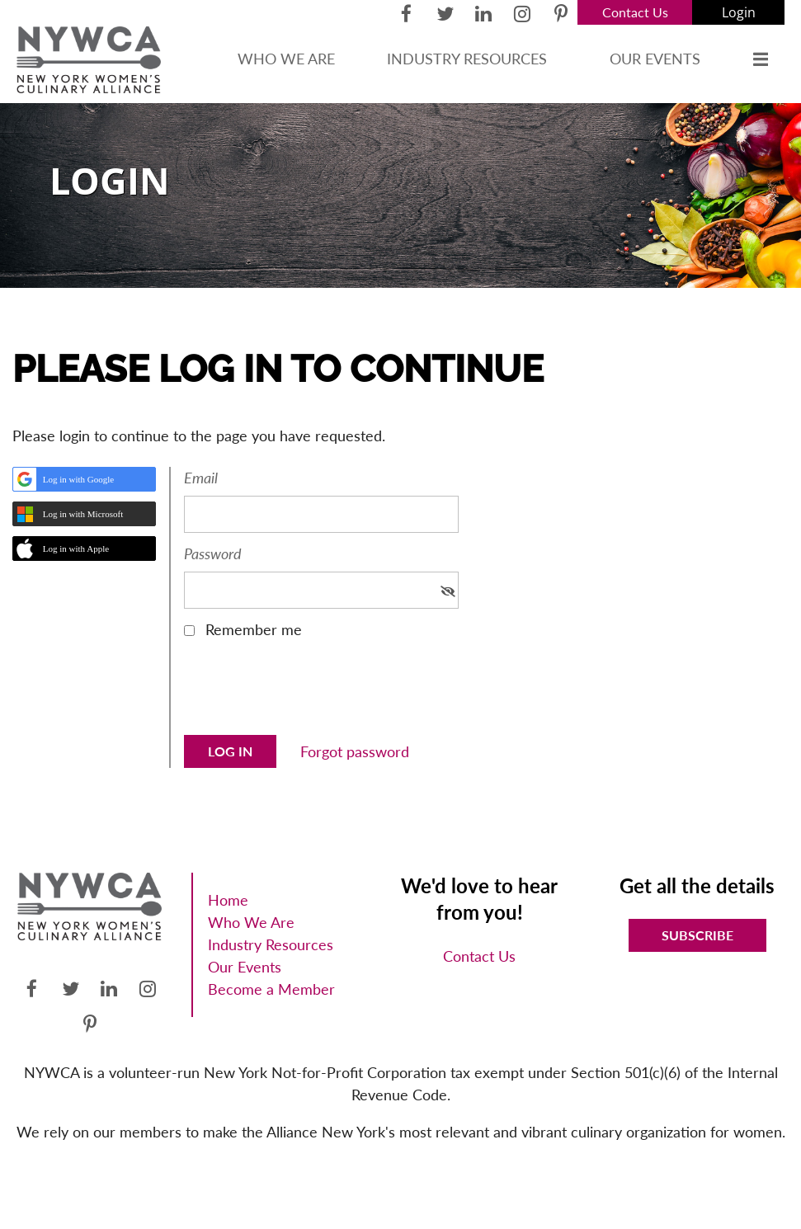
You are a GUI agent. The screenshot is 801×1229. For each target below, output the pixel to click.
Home (228, 900)
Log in (738, 12)
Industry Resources (270, 944)
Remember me (253, 629)
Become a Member (271, 989)
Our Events (244, 967)
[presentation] (309, 693)
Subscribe (697, 935)
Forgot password (354, 751)
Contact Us (635, 12)
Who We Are (251, 922)
